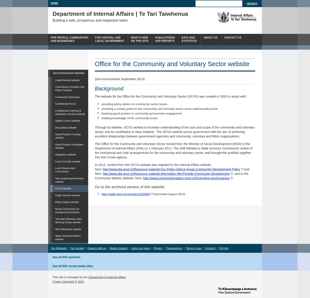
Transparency (174, 248)
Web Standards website (68, 229)
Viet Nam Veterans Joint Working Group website (68, 221)
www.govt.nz (237, 290)
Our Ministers (59, 248)
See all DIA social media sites (73, 266)
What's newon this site (140, 39)
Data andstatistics (189, 39)
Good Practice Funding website (67, 136)
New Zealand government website (69, 180)
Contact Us (233, 37)
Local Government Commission (65, 170)
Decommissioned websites (69, 73)
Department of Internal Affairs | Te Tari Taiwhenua (120, 13)
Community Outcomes (67, 97)
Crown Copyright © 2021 (68, 281)
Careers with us (97, 248)
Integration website (65, 154)
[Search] (219, 3)
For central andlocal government (109, 39)
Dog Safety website (65, 127)
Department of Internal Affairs (107, 277)
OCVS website (63, 188)
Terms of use (193, 248)
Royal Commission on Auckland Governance (67, 211)
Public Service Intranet (67, 195)
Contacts (210, 248)
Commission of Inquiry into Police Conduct (69, 89)
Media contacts (119, 248)
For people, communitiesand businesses (69, 39)
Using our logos (140, 248)
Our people (77, 248)
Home (54, 3)
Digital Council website (67, 120)
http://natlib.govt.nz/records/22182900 (126, 194)
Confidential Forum (65, 103)
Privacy (158, 248)
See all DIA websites (66, 257)
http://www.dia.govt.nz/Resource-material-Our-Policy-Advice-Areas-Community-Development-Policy (171, 169)
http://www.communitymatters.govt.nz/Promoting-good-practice (186, 178)
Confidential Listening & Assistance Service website (70, 112)
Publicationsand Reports (165, 39)
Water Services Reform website (68, 238)
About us (211, 37)
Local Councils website (67, 161)
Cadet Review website (67, 80)
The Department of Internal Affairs (227, 17)
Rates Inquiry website (67, 202)
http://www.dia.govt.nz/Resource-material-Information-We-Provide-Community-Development (166, 174)
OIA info (224, 248)
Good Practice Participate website (69, 146)
